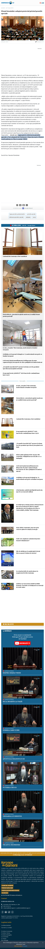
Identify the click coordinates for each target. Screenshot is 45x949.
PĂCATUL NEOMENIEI (11, 845)
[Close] (43, 943)
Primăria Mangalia (6, 935)
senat (34, 217)
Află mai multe (18, 946)
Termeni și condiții (6, 927)
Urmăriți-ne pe (23, 208)
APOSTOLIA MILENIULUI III (14, 759)
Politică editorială (7, 888)
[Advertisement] (22, 61)
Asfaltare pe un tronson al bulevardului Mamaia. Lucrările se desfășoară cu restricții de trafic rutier (29, 585)
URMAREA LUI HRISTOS (12, 816)
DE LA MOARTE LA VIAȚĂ (12, 702)
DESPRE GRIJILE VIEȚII (12, 673)
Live (42, 3)
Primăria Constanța (6, 931)
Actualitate (9, 8)
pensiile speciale (31, 214)
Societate (5, 893)
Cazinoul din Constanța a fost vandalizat (15, 256)
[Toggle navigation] (37, 2)
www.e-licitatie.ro (17, 895)
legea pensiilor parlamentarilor (17, 214)
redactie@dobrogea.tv (9, 908)
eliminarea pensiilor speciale (16, 217)
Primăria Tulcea (5, 933)
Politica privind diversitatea (10, 890)
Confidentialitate (6, 925)
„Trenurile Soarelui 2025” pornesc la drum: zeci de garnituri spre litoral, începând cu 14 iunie (29, 445)
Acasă (3, 8)
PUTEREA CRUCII (10, 787)
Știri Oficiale (4, 940)
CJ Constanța (4, 936)
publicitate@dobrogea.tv (23, 908)
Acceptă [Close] (25, 946)
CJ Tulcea (3, 938)
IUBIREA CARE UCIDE (11, 730)
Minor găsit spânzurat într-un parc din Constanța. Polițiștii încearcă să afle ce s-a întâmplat (28, 456)
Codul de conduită (7, 885)
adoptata (28, 217)
